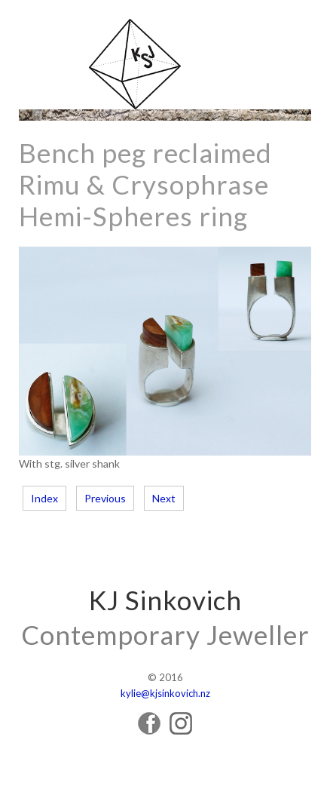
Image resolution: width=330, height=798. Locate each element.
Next (164, 498)
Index (44, 498)
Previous (105, 498)
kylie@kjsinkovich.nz (165, 693)
